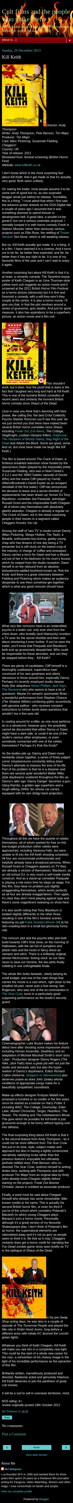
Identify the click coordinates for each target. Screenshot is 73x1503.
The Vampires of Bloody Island (23, 439)
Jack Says (59, 685)
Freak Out (22, 431)
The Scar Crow (12, 993)
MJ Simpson (13, 1469)
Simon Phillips (40, 685)
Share (7, 1417)
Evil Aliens (37, 431)
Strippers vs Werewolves (43, 1075)
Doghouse (60, 435)
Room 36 (53, 922)
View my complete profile (16, 1491)
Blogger (44, 1499)
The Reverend (11, 689)
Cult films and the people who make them (36, 15)
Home (36, 1447)
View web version (36, 1454)
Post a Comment (14, 1434)
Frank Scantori (35, 922)
